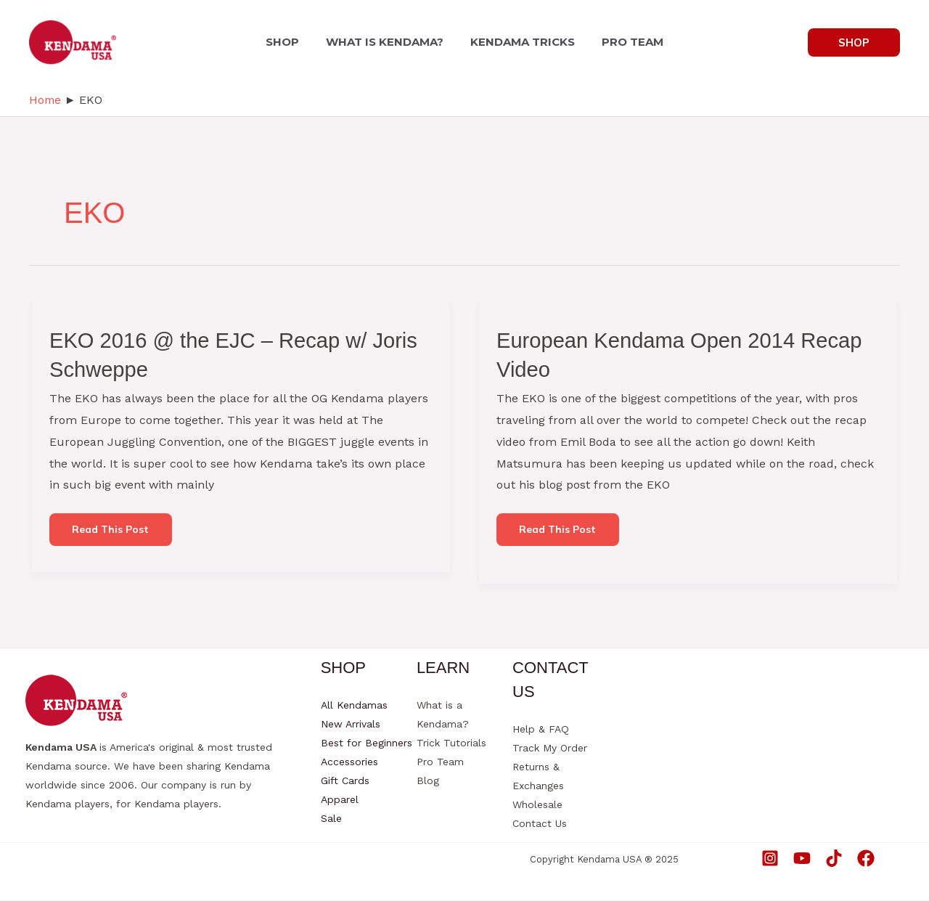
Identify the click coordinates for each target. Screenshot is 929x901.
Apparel (340, 800)
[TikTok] (834, 858)
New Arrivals (350, 724)
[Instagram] (770, 858)
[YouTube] (802, 858)
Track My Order (549, 748)
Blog (428, 781)
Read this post (113, 533)
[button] (854, 42)
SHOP (288, 42)
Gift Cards (345, 781)
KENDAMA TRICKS (521, 42)
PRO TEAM (627, 42)
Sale (331, 819)
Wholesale (537, 805)
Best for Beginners (366, 743)
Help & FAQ (540, 729)
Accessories (349, 762)
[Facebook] (866, 858)
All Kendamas (354, 706)
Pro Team (440, 762)
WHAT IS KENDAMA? (387, 42)
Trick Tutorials (451, 743)
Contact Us (539, 824)
